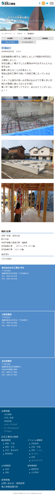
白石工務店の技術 (9, 437)
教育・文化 (9, 447)
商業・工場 (9, 443)
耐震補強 (9, 454)
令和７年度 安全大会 (10, 236)
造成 (7, 469)
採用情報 (5, 480)
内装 (33, 457)
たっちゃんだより (27, 42)
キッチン (35, 454)
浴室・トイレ (36, 450)
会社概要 (10, 38)
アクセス (8, 431)
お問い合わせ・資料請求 (13, 483)
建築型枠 (35, 469)
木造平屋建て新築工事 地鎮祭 (14, 242)
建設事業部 (6, 440)
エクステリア (36, 460)
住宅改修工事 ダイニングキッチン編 (18, 246)
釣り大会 (5, 239)
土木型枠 (35, 472)
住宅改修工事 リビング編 (12, 249)
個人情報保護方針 (9, 487)
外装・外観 (36, 447)
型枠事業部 (32, 466)
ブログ (18, 51)
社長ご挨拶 (27, 38)
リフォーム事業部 (35, 440)
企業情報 (5, 411)
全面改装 (35, 443)
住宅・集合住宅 (11, 450)
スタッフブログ (10, 42)
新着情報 (45, 38)
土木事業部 (6, 466)
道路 (7, 472)
